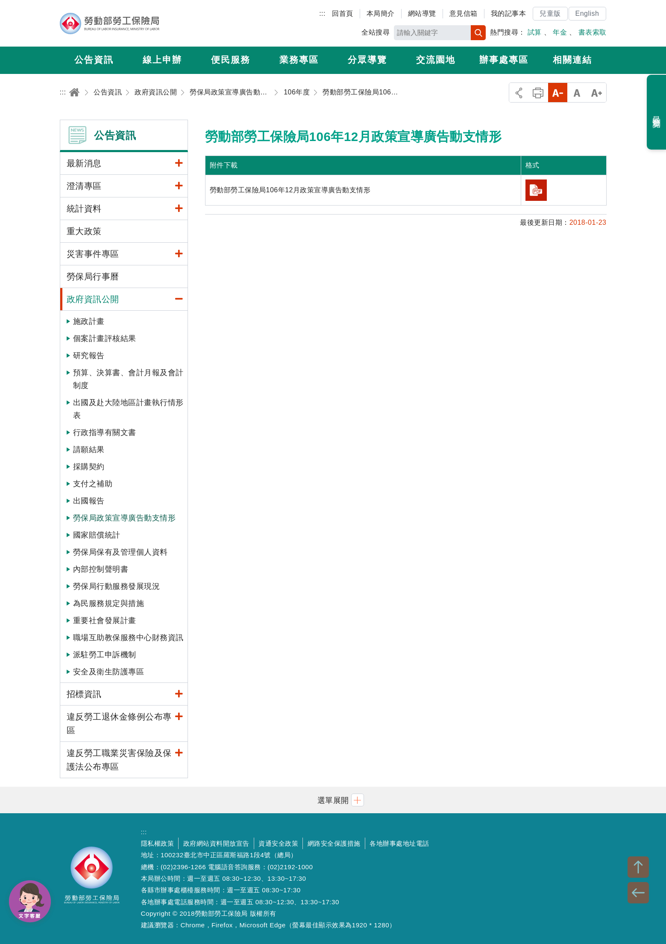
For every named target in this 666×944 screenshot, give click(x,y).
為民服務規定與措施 (108, 603)
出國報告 (89, 501)
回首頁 (342, 13)
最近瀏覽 (656, 112)
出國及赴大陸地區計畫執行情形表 (128, 409)
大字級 (596, 92)
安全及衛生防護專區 (108, 672)
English (587, 13)
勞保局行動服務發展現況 (116, 586)
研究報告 (89, 355)
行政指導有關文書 (104, 432)
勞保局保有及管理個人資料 (120, 552)
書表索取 (592, 32)
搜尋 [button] (478, 32)
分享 (518, 92)
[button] (333, 800)
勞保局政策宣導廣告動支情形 (124, 518)
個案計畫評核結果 (104, 338)
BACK (638, 892)
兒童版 (550, 13)
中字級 (577, 92)
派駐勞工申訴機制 (104, 654)
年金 (560, 32)
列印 (538, 92)
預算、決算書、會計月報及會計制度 (128, 379)
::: (322, 13)
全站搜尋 (375, 32)
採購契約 (89, 466)
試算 (535, 32)
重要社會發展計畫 (104, 620)
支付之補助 (93, 483)
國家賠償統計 (96, 535)
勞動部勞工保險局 (109, 23)
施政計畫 (89, 321)
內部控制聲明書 (101, 569)
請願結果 (89, 449)
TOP (638, 867)
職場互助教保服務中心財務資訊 (128, 637)
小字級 (557, 92)
